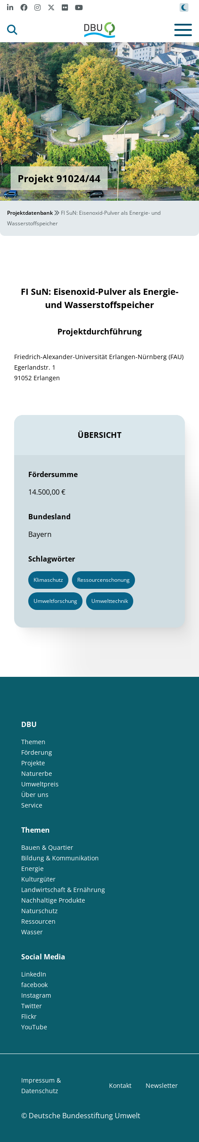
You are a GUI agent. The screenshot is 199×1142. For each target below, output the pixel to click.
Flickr (29, 1016)
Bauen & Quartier (47, 847)
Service (31, 805)
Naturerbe (36, 773)
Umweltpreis (40, 784)
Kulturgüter (38, 879)
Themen (33, 742)
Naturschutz (39, 911)
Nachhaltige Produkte (53, 900)
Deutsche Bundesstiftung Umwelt (84, 1115)
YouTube (34, 1027)
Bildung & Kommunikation (60, 858)
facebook (34, 984)
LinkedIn (33, 974)
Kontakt (120, 1085)
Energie (32, 868)
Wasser (32, 932)
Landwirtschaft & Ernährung (63, 889)
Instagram (36, 995)
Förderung (36, 752)
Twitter (31, 1006)
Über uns (35, 794)
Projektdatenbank (30, 213)
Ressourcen (38, 921)
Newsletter (162, 1085)
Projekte (33, 763)
